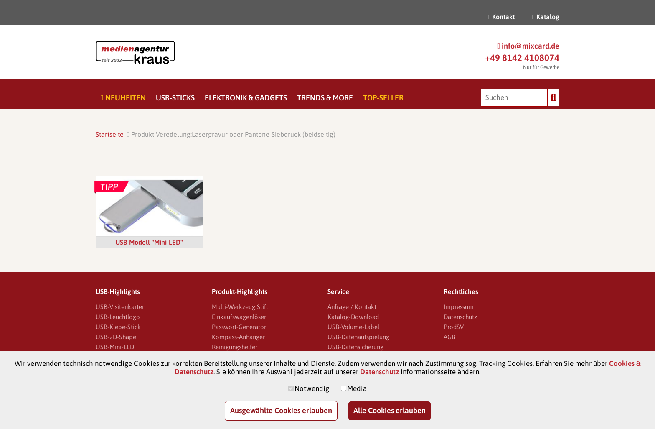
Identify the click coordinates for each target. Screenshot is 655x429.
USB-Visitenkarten (120, 306)
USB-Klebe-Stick (118, 326)
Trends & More (325, 97)
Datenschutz (460, 316)
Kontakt (501, 16)
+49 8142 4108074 (519, 57)
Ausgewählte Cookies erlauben (281, 410)
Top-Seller (383, 97)
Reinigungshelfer (234, 346)
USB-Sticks (175, 97)
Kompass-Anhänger (238, 336)
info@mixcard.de (528, 45)
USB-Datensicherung (355, 346)
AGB (449, 336)
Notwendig (311, 388)
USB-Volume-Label (353, 326)
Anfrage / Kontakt (352, 306)
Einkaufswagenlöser (239, 316)
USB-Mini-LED (115, 346)
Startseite (110, 134)
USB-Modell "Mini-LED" (149, 242)
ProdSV (454, 326)
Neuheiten (123, 97)
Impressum (459, 306)
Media (357, 388)
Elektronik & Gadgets (246, 97)
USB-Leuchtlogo (118, 316)
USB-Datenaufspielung (358, 336)
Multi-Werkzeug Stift (240, 306)
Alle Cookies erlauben (389, 410)
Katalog (545, 16)
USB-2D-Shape (116, 336)
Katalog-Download (353, 316)
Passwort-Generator (239, 326)
